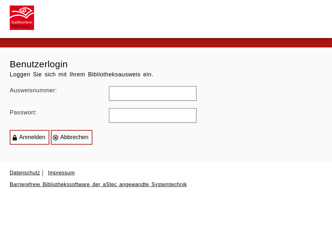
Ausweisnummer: (33, 90)
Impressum (61, 173)
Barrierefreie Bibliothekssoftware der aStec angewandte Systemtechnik (98, 184)
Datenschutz (25, 173)
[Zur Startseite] (24, 18)
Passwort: (23, 112)
